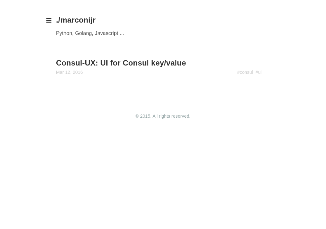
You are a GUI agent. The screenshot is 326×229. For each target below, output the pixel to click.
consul (246, 72)
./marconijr (76, 20)
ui (260, 72)
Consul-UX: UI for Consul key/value (121, 63)
